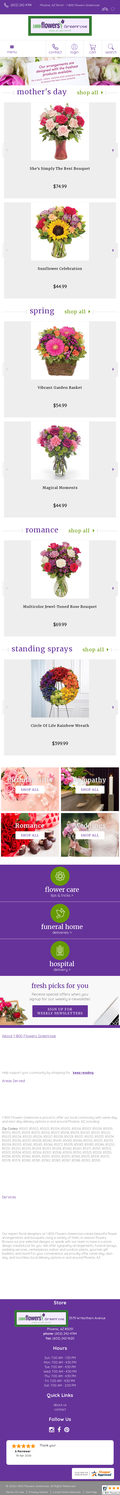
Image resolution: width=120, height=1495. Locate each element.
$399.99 (60, 743)
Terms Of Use (15, 1492)
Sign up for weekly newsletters (60, 1011)
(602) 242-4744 (21, 5)
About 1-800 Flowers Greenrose (29, 1035)
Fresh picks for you (60, 991)
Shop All (88, 93)
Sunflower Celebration (60, 268)
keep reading (83, 1073)
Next (113, 150)
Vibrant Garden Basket (60, 387)
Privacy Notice (38, 1492)
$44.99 (60, 286)
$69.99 (60, 624)
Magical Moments (60, 487)
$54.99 (60, 405)
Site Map (91, 1492)
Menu (12, 51)
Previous (6, 150)
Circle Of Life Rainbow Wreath (60, 725)
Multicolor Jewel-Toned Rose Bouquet (60, 606)
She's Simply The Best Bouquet (60, 168)
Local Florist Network (67, 1492)
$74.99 (60, 186)
